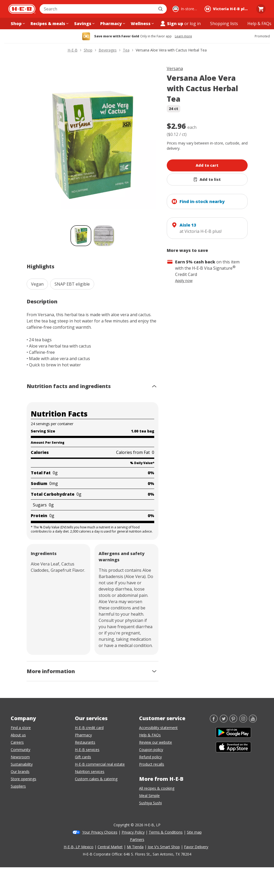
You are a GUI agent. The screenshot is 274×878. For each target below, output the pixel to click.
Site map (194, 832)
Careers (17, 742)
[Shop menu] (17, 23)
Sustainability (22, 764)
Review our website (155, 742)
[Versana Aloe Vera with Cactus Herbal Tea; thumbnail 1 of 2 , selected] (80, 235)
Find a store (21, 727)
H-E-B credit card (89, 727)
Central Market (110, 846)
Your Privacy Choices (99, 832)
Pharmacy (83, 734)
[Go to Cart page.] (261, 9)
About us (18, 734)
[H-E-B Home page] (21, 9)
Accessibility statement (158, 727)
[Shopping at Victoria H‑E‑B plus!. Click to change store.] (227, 9)
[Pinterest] (233, 721)
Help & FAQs (150, 734)
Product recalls (151, 764)
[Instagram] (243, 721)
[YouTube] (253, 721)
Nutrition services (89, 771)
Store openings (23, 778)
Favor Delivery (196, 846)
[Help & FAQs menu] (259, 23)
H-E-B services (87, 749)
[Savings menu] (84, 23)
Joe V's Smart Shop (164, 846)
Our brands (20, 771)
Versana (175, 68)
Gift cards (83, 756)
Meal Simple (149, 795)
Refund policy (150, 756)
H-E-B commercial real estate (100, 764)
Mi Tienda (135, 846)
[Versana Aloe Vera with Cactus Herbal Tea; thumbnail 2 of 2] (103, 235)
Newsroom (20, 756)
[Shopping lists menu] (224, 23)
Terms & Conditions (166, 832)
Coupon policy (151, 749)
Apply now (184, 280)
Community (20, 749)
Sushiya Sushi (150, 802)
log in (195, 23)
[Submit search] (161, 9)
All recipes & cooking (156, 788)
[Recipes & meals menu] (49, 23)
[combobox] (97, 9)
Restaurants (85, 742)
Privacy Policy (133, 832)
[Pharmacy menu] (112, 23)
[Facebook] (214, 721)
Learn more (183, 36)
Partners (137, 839)
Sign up (171, 23)
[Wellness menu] (141, 23)
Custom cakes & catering (96, 778)
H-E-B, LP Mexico (78, 846)
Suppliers (18, 786)
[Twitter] (224, 721)
